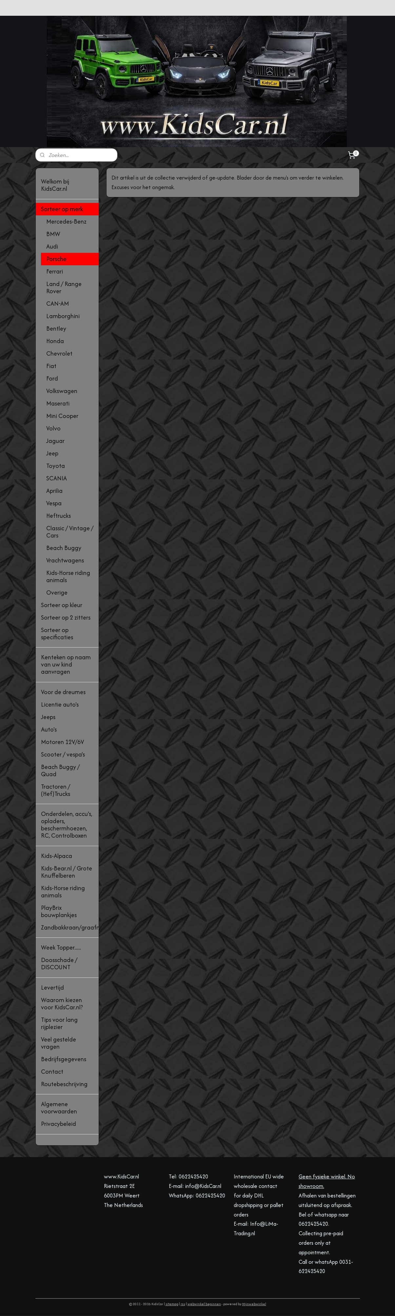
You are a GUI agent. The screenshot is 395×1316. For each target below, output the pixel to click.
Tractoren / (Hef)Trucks (55, 790)
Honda (55, 341)
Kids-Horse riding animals (68, 576)
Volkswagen (61, 390)
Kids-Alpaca (56, 855)
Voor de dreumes (63, 692)
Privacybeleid (58, 1123)
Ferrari (54, 271)
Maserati (57, 403)
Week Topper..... (61, 947)
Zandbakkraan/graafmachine (70, 927)
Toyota (55, 465)
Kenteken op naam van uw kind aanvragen (66, 664)
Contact (52, 1071)
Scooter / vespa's (63, 754)
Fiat (51, 366)
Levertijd (52, 987)
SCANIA (56, 478)
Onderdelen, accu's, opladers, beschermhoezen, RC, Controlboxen (66, 824)
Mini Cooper (62, 415)
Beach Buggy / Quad (60, 770)
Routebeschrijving (64, 1084)
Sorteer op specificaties (57, 633)
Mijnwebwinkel (254, 1304)
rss (183, 1304)
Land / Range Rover (64, 287)
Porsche (56, 258)
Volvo (53, 428)
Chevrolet (59, 353)
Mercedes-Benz (66, 221)
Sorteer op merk (62, 209)
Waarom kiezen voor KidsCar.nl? (62, 1004)
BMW (53, 234)
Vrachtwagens (65, 560)
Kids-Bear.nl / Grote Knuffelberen (66, 872)
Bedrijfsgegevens (63, 1059)
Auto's (49, 729)
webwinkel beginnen (204, 1304)
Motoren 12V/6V (62, 741)
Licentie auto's (60, 704)
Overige (57, 592)
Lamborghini (63, 316)
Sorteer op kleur (61, 605)
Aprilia (54, 490)
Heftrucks (58, 515)
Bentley (56, 328)
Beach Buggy (63, 547)
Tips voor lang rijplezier (59, 1023)
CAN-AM (57, 303)
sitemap (172, 1304)
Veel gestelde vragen (58, 1043)
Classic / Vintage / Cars (69, 532)
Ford (52, 378)
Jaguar (55, 440)
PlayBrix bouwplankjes (59, 911)
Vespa (54, 503)
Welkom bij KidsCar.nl (55, 185)
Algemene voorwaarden (59, 1108)
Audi (52, 246)
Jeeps (48, 717)
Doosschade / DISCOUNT (59, 963)
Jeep (52, 453)
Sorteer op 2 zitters (65, 617)
